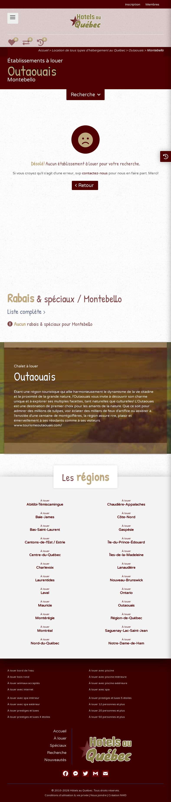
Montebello (155, 50)
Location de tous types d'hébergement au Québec (88, 50)
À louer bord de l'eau (20, 670)
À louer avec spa (99, 689)
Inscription (132, 4)
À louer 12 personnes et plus (107, 704)
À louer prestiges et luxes (23, 710)
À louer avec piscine (101, 670)
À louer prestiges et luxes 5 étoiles (110, 697)
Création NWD (118, 795)
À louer (60, 738)
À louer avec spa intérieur (23, 697)
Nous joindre (98, 795)
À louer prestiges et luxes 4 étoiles (28, 716)
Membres (152, 4)
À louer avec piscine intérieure (108, 676)
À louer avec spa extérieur (23, 704)
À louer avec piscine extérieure (108, 683)
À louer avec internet (20, 689)
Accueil (43, 50)
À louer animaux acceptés (23, 683)
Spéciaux (58, 745)
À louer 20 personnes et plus (107, 710)
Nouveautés (55, 759)
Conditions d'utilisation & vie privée (67, 795)
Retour (86, 185)
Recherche (86, 95)
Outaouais (135, 50)
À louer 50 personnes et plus (107, 716)
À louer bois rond (18, 676)
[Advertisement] (85, 247)
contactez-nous (95, 173)
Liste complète (24, 311)
